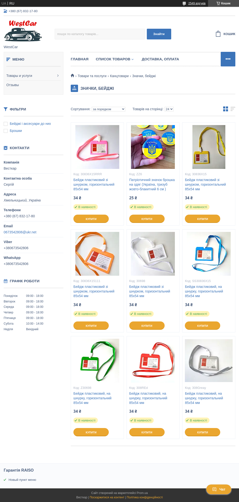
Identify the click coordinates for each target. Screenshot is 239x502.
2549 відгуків (197, 3)
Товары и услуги (19, 76)
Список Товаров (113, 59)
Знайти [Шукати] (159, 34)
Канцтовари (119, 76)
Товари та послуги (92, 76)
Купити (91, 219)
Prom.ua (142, 493)
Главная (80, 59)
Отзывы (12, 85)
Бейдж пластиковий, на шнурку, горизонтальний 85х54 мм (204, 291)
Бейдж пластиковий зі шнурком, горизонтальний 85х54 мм (93, 184)
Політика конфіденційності (145, 497)
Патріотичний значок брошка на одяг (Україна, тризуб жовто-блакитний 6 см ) (152, 184)
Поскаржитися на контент (107, 497)
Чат (218, 489)
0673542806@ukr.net (20, 232)
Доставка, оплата (160, 59)
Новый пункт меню (22, 480)
